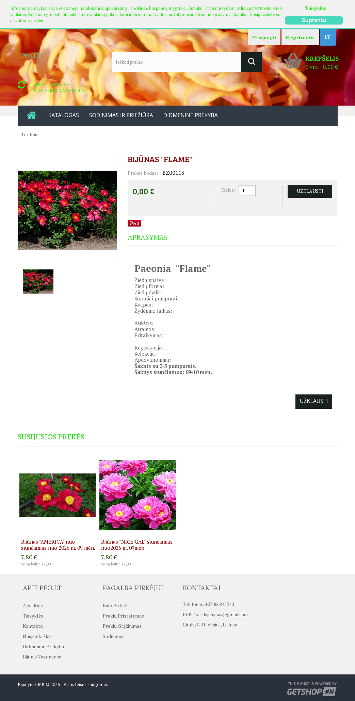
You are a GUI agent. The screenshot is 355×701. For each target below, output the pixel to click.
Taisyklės (315, 8)
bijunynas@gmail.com (226, 616)
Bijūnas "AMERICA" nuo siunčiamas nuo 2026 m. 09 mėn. (58, 544)
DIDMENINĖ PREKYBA (190, 115)
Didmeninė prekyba (43, 646)
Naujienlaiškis (37, 636)
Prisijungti (264, 37)
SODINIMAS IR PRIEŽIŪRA (121, 115)
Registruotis (300, 37)
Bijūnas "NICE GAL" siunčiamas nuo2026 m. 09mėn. (137, 544)
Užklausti (314, 401)
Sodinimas (114, 636)
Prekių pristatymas (123, 615)
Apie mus (33, 605)
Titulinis (29, 134)
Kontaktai (33, 626)
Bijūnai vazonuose (42, 656)
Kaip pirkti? (115, 605)
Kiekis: (228, 190)
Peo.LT (31, 55)
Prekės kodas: (143, 173)
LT (327, 37)
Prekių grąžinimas (122, 626)
